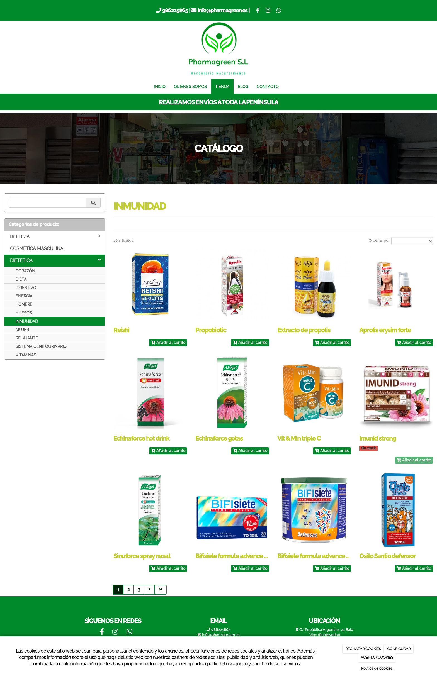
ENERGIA (24, 296)
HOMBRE (24, 304)
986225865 (175, 10)
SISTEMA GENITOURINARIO (41, 346)
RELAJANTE (27, 338)
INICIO (160, 86)
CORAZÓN (25, 271)
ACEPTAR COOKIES (377, 657)
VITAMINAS (26, 355)
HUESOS (24, 313)
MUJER (22, 330)
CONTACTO (268, 86)
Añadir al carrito (168, 342)
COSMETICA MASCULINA (36, 248)
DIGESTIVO (26, 287)
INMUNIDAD (27, 321)
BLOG (243, 86)
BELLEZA (55, 236)
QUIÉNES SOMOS (190, 86)
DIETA (21, 279)
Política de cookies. (377, 668)
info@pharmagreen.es (222, 10)
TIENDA (222, 86)
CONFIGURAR (399, 649)
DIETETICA (55, 260)
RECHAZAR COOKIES (363, 649)
